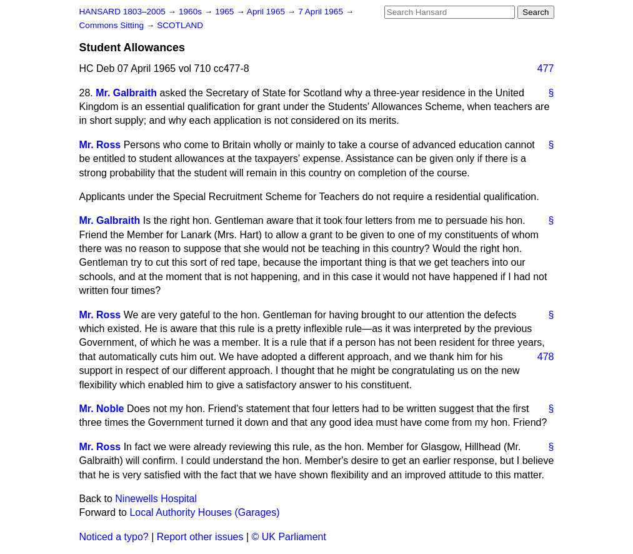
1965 (225, 11)
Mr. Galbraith (126, 93)
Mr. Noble (101, 408)
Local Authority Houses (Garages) (204, 512)
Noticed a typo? (114, 536)
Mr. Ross (100, 144)
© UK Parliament (289, 536)
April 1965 (267, 11)
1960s (191, 11)
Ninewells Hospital (156, 498)
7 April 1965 (322, 11)
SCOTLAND (180, 25)
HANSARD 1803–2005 (122, 11)
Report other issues (200, 536)
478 (545, 356)
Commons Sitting (112, 25)
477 (545, 68)
